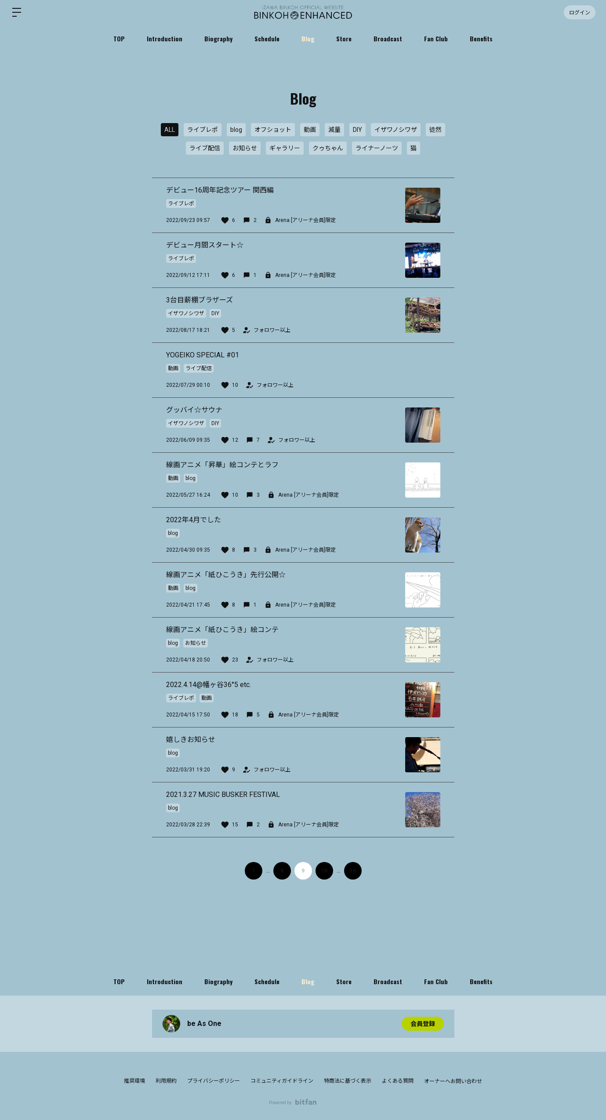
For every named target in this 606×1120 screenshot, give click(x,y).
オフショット (272, 129)
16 (353, 871)
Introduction (164, 38)
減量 (334, 129)
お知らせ (244, 148)
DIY (357, 129)
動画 (310, 129)
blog (236, 129)
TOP (119, 38)
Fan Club (436, 38)
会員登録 (422, 1023)
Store (344, 38)
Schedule (266, 38)
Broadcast (388, 38)
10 (324, 871)
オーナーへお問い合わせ (453, 1081)
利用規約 (166, 1081)
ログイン (579, 12)
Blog (307, 38)
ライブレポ (202, 129)
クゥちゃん (327, 148)
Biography (218, 38)
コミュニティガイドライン (281, 1081)
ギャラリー (284, 148)
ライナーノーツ (377, 148)
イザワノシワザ (395, 129)
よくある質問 (398, 1081)
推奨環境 (134, 1081)
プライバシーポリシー (213, 1081)
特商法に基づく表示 (347, 1081)
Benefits (481, 38)
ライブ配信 (204, 148)
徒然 (435, 129)
